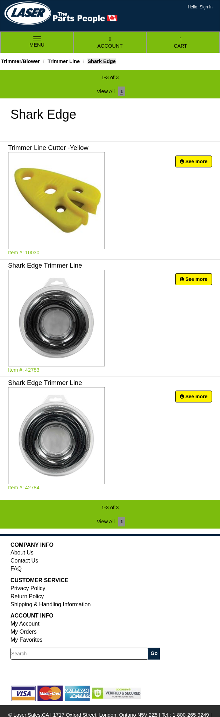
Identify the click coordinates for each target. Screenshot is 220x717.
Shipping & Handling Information (50, 604)
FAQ (16, 569)
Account (109, 42)
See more (193, 161)
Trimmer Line (64, 61)
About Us (22, 553)
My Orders (23, 632)
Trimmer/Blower (20, 61)
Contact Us (24, 561)
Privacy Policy (27, 588)
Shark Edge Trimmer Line (45, 265)
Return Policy (27, 596)
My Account (25, 624)
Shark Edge (101, 61)
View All (106, 91)
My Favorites (26, 640)
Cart (180, 43)
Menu (37, 42)
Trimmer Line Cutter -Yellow (48, 147)
